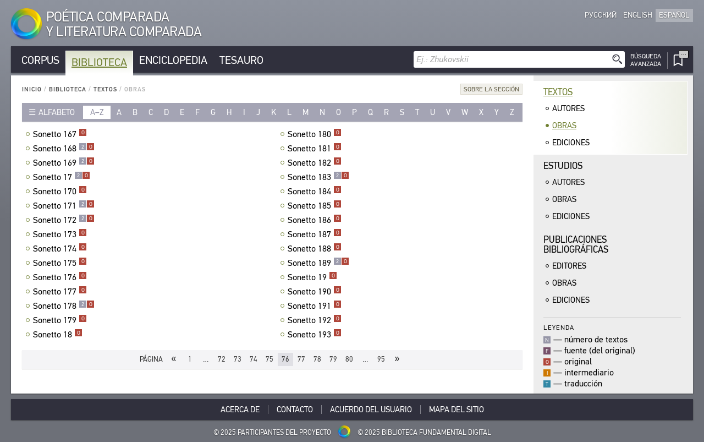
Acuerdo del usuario (371, 409)
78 (317, 359)
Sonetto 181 (315, 149)
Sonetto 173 (60, 234)
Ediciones (571, 143)
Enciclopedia (173, 60)
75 (269, 359)
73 (237, 359)
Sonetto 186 (315, 220)
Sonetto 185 (315, 206)
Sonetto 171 (64, 206)
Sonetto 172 (64, 220)
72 (222, 359)
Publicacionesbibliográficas (575, 244)
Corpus (40, 60)
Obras (564, 125)
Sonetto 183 (318, 177)
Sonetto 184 (315, 192)
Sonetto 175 (60, 263)
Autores (568, 108)
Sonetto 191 (315, 306)
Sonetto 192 (315, 320)
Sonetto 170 (60, 192)
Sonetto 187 (315, 234)
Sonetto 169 (64, 163)
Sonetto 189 (318, 263)
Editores (569, 266)
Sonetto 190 (315, 292)
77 (301, 359)
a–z (97, 112)
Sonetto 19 (312, 277)
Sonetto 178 (64, 306)
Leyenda (558, 327)
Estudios (562, 166)
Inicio (32, 89)
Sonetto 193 (315, 335)
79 (333, 359)
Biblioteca (99, 62)
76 (285, 359)
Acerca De (240, 409)
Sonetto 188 (315, 249)
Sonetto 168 (64, 149)
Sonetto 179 (60, 320)
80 (349, 359)
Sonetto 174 (60, 249)
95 (381, 359)
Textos (105, 89)
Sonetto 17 (61, 177)
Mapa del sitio (456, 409)
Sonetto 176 (60, 277)
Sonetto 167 (60, 134)
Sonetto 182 (315, 163)
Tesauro (241, 60)
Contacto (295, 409)
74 (253, 359)
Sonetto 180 (315, 134)
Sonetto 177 (60, 292)
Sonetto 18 (57, 335)
